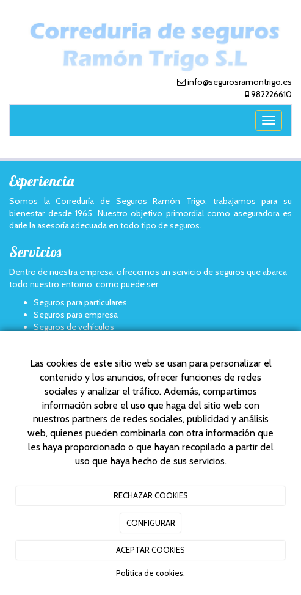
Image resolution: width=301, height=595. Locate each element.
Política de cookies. (150, 573)
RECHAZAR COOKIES (151, 495)
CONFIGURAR (150, 523)
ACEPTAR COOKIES (150, 550)
